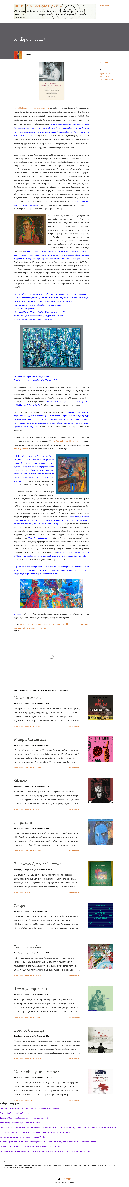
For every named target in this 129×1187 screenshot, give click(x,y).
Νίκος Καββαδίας (105, 76)
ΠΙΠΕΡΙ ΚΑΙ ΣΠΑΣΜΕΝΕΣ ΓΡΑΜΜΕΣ (38, 6)
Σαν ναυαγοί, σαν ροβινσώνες (37, 864)
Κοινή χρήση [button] (105, 63)
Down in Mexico (28, 697)
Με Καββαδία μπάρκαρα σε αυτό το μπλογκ (31, 108)
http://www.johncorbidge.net (65, 441)
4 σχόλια (28, 892)
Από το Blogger (64, 1179)
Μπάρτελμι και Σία (30, 739)
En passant (23, 822)
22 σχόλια (28, 1100)
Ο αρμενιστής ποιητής (106, 79)
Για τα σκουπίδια (27, 947)
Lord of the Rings (29, 1030)
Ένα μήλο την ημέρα (30, 988)
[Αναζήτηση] (104, 5)
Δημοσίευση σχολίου (33, 726)
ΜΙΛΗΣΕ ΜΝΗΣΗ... (74, 726)
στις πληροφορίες (21, 449)
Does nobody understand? (36, 1071)
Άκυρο (19, 905)
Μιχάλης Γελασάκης (106, 74)
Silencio (20, 781)
